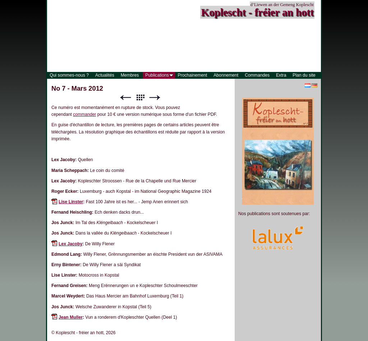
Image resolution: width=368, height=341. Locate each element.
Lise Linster (71, 201)
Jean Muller (71, 317)
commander (84, 114)
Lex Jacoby (70, 243)
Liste (140, 97)
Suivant (155, 97)
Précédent (125, 97)
